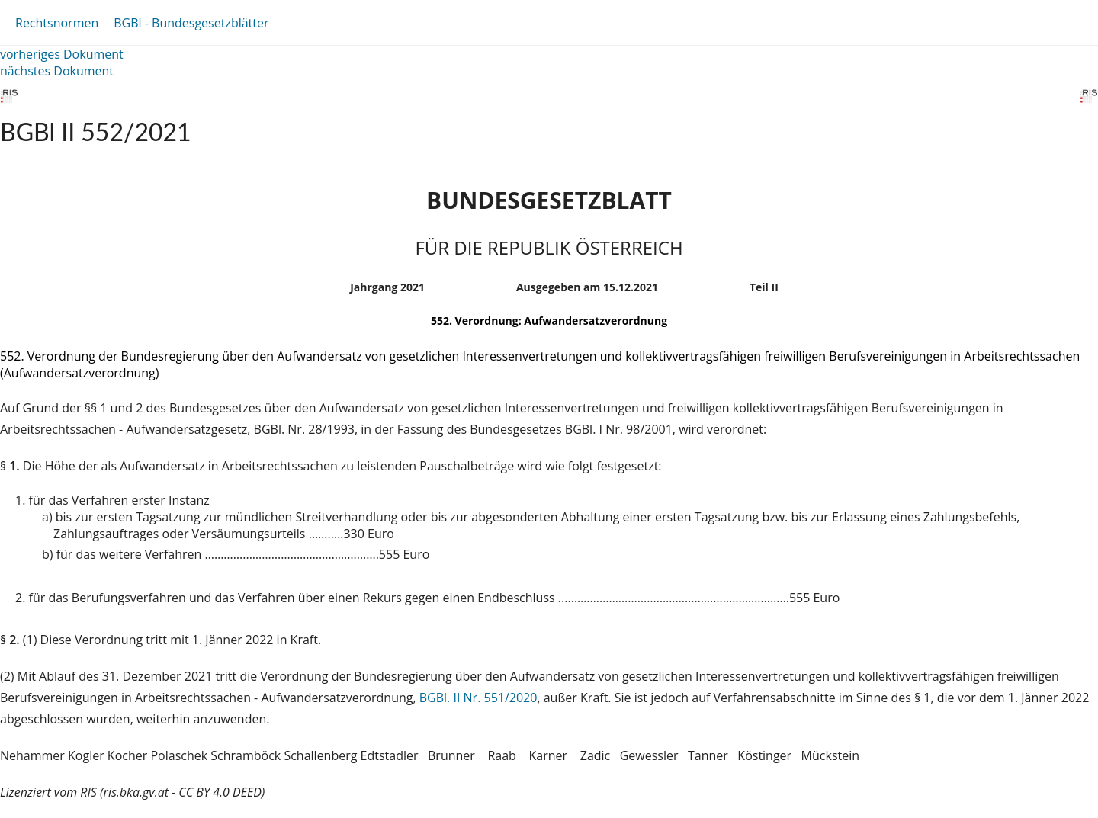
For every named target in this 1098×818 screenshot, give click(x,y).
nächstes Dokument (57, 71)
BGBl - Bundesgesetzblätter (191, 22)
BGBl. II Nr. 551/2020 (478, 697)
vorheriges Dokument (62, 54)
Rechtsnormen (56, 22)
